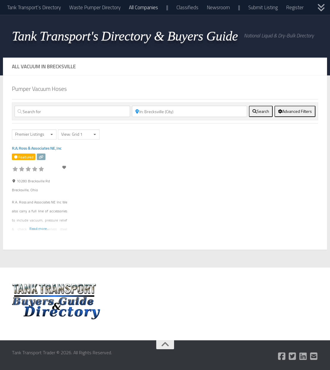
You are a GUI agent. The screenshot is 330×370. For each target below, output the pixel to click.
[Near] (189, 111)
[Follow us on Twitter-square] (292, 356)
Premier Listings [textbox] (29, 134)
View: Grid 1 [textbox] (72, 134)
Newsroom (218, 7)
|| (167, 7)
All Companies (143, 7)
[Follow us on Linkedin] (303, 356)
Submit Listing (263, 7)
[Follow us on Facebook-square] (282, 356)
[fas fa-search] (261, 111)
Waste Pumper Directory (95, 7)
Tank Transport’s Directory (34, 7)
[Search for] (72, 111)
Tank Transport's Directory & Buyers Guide (125, 36)
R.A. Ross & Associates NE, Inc (36, 148)
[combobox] (34, 134)
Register (295, 7)
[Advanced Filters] (294, 111)
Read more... (39, 228)
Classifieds (187, 7)
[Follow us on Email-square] (314, 356)
